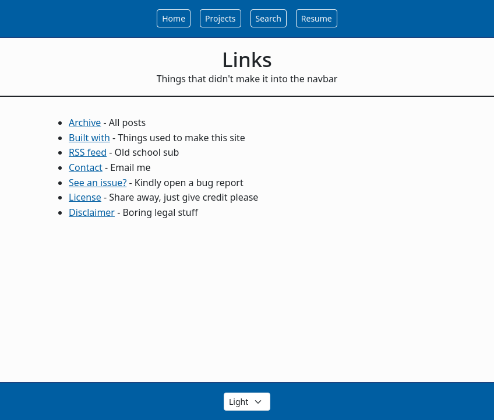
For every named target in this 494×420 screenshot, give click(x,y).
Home (173, 18)
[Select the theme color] (247, 402)
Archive (85, 122)
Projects (220, 18)
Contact (86, 167)
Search (268, 18)
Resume (316, 18)
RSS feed (88, 152)
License (85, 197)
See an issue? (97, 182)
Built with (89, 137)
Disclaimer (92, 212)
